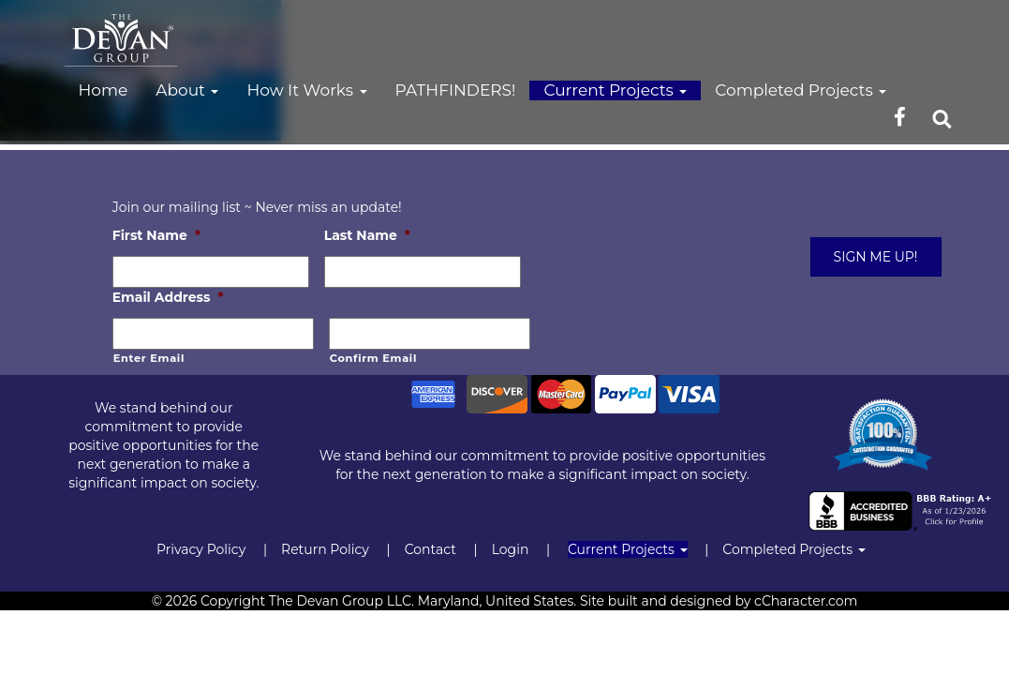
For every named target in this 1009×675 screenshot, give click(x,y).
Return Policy (325, 549)
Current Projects (615, 90)
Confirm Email (373, 358)
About (187, 90)
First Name (156, 235)
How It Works (306, 90)
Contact (430, 549)
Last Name (367, 235)
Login (510, 549)
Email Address (168, 297)
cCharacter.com (805, 600)
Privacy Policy (200, 549)
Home (103, 90)
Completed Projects (800, 90)
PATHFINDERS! (455, 90)
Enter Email (149, 358)
